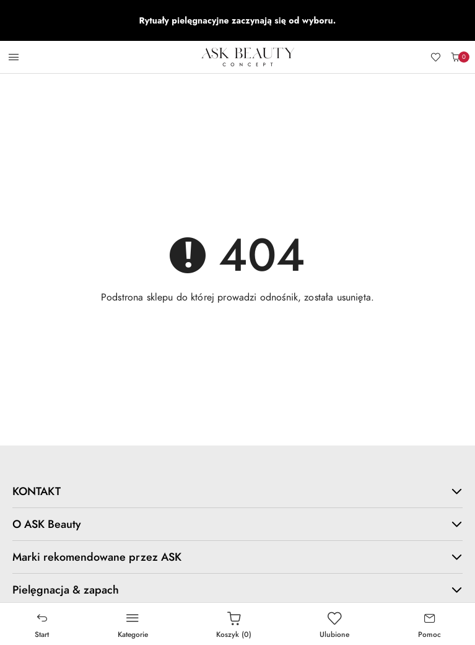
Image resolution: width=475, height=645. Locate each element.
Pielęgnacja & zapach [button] (237, 589)
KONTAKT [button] (237, 491)
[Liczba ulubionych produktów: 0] (435, 57)
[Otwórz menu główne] (13, 57)
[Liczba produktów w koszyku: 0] (455, 57)
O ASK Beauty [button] (237, 524)
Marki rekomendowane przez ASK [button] (237, 556)
